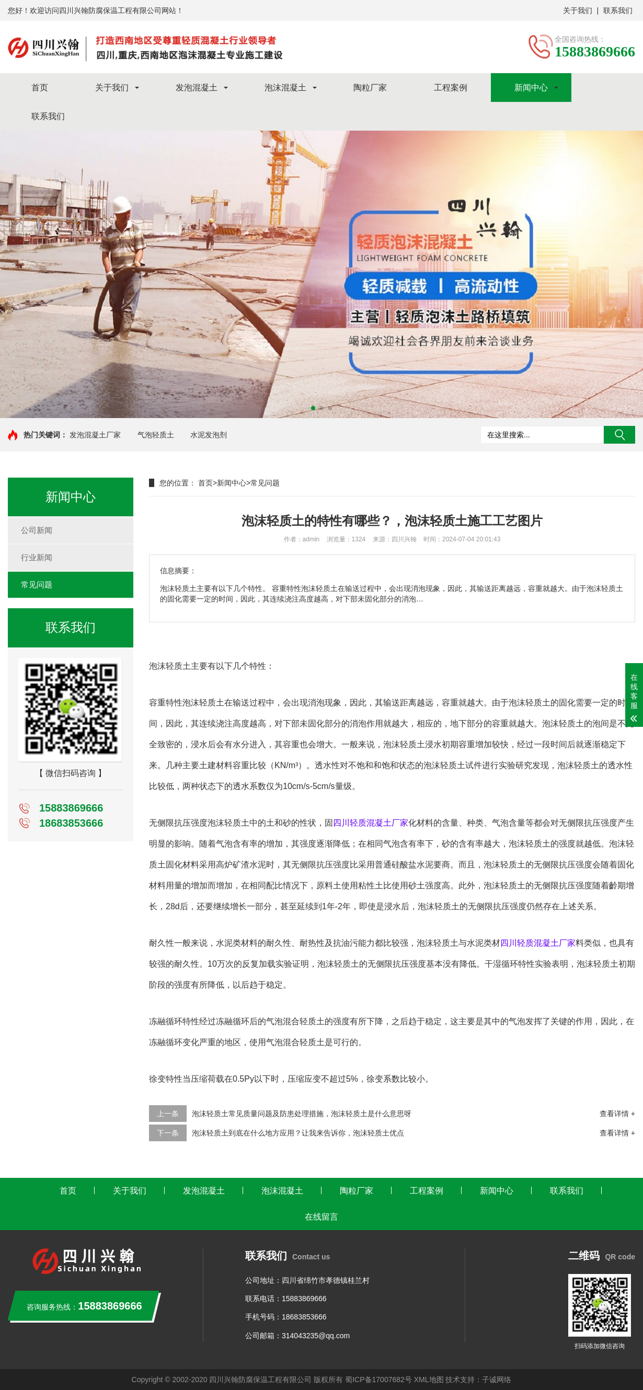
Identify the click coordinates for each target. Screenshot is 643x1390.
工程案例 (450, 87)
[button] (313, 408)
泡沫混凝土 (285, 87)
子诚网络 (496, 1379)
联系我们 (618, 10)
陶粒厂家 (370, 87)
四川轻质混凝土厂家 (370, 822)
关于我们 (577, 10)
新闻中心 (531, 87)
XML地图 (429, 1379)
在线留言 (321, 1216)
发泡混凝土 (196, 87)
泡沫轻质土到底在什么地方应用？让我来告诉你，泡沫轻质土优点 (298, 1133)
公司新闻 (36, 530)
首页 (39, 87)
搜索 (619, 435)
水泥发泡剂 (208, 435)
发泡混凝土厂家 (95, 435)
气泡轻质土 (155, 435)
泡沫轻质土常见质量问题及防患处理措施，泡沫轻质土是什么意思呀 (301, 1113)
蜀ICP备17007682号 (378, 1379)
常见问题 (36, 584)
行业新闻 (36, 557)
